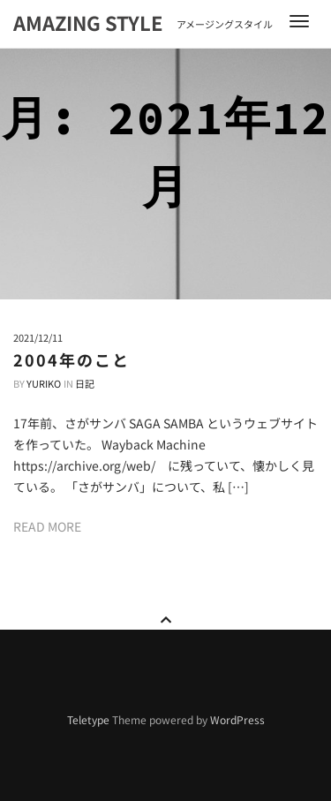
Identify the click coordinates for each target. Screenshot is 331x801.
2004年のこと (71, 359)
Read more (47, 526)
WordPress (237, 719)
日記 (84, 383)
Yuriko (43, 383)
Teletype (88, 719)
